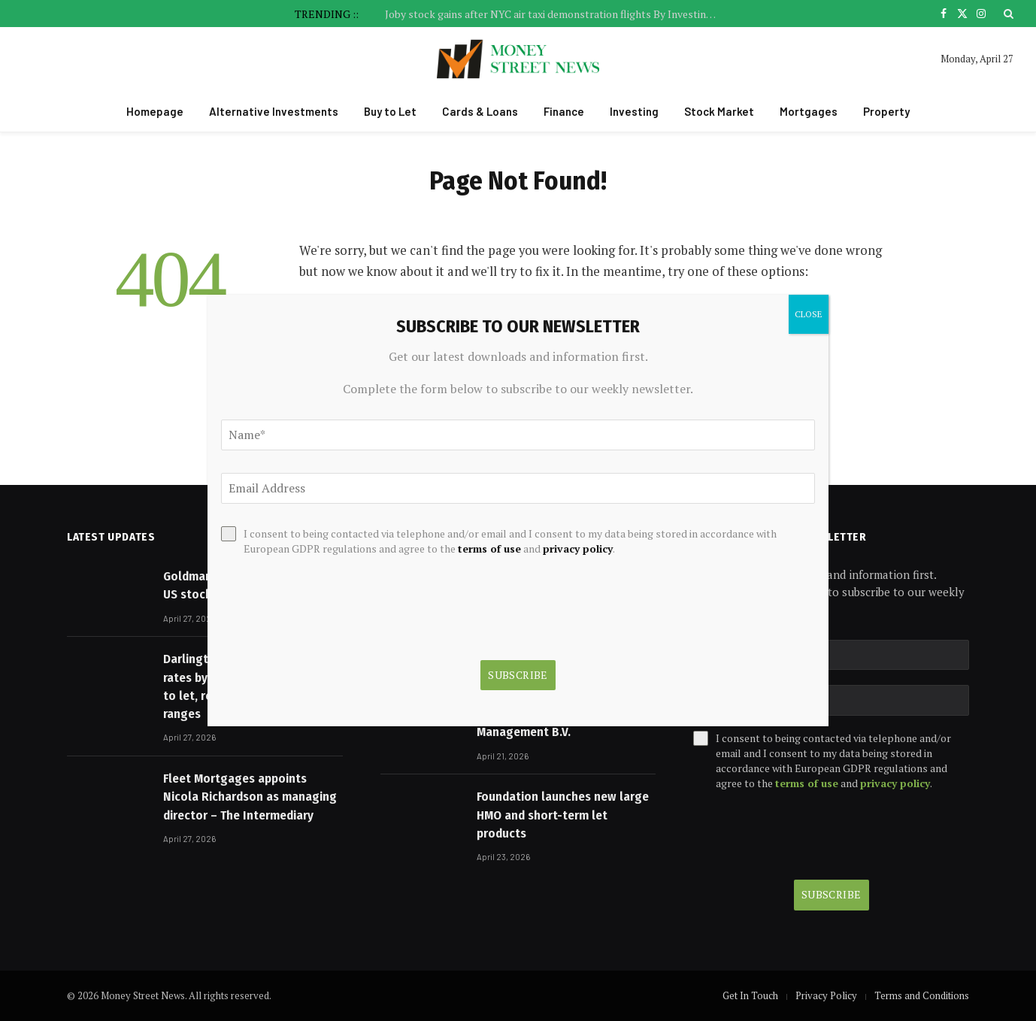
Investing (634, 111)
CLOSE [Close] (808, 314)
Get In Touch (750, 995)
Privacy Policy (826, 995)
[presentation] (807, 835)
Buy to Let (390, 111)
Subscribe (831, 894)
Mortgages (809, 111)
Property (886, 111)
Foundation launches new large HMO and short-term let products (563, 815)
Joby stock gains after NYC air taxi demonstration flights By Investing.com (554, 14)
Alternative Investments (273, 111)
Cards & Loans (480, 111)
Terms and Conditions (921, 995)
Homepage (154, 111)
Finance (564, 111)
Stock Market (719, 111)
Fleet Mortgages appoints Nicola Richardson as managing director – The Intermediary (250, 797)
